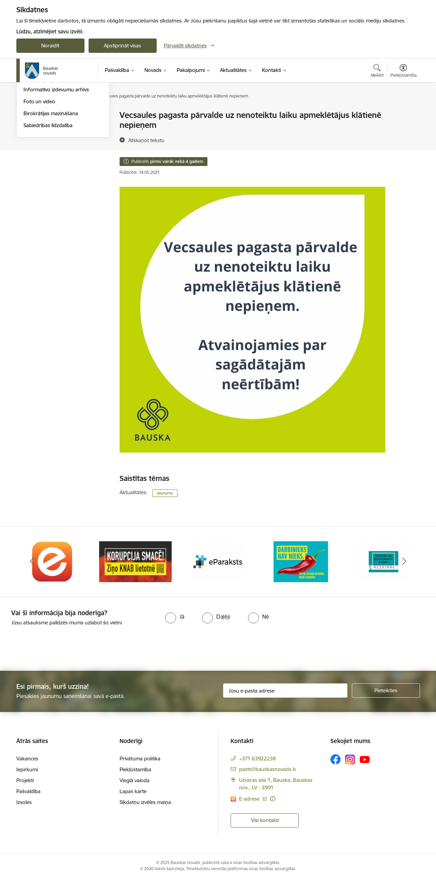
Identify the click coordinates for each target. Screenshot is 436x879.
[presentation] (57, 645)
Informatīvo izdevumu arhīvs (56, 163)
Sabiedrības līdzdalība (48, 198)
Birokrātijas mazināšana (51, 186)
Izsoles (24, 802)
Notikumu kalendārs (47, 127)
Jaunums (165, 493)
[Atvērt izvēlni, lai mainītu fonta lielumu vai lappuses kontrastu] (403, 71)
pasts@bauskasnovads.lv (267, 769)
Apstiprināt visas (122, 45)
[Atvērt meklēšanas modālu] (377, 71)
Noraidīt (50, 45)
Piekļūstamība (135, 769)
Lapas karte (133, 791)
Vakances (27, 758)
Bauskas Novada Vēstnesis (54, 151)
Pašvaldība (28, 791)
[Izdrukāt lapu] (403, 112)
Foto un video (39, 174)
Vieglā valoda (135, 780)
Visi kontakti (265, 820)
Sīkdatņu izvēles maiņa (145, 802)
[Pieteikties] (386, 690)
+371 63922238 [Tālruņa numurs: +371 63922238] (257, 758)
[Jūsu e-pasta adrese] (285, 690)
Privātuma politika (140, 758)
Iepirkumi (27, 769)
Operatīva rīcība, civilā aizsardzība (61, 115)
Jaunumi (33, 139)
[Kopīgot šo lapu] (403, 129)
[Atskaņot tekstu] (146, 140)
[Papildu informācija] (272, 798)
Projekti (25, 780)
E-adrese (250, 798)
